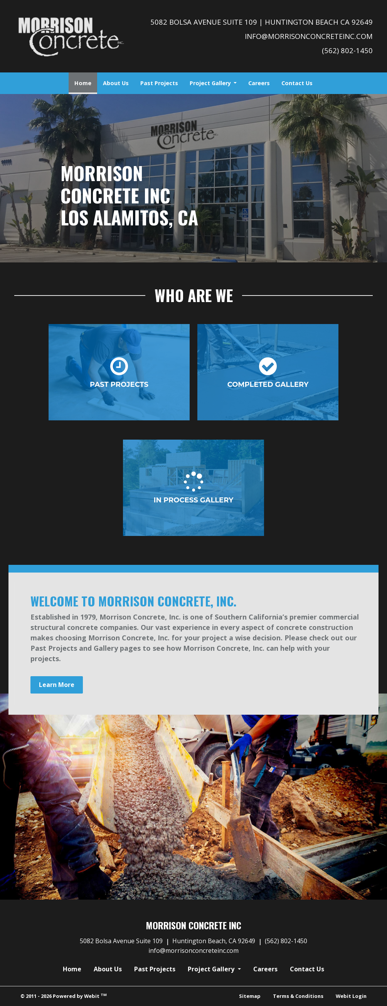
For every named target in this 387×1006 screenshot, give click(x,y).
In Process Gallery (194, 488)
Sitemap (250, 996)
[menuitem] (83, 83)
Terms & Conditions (298, 996)
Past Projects (159, 83)
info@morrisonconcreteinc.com (309, 36)
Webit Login (351, 996)
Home (85, 81)
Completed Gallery (268, 372)
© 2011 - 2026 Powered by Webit (63, 995)
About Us (116, 83)
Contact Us (297, 83)
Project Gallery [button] (211, 83)
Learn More (56, 684)
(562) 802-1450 (347, 50)
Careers (259, 83)
